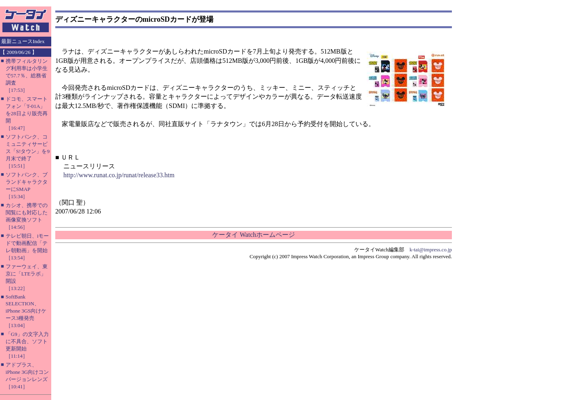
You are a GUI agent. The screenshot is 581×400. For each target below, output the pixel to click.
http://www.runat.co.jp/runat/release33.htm (118, 175)
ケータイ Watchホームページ (253, 234)
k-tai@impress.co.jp (431, 250)
